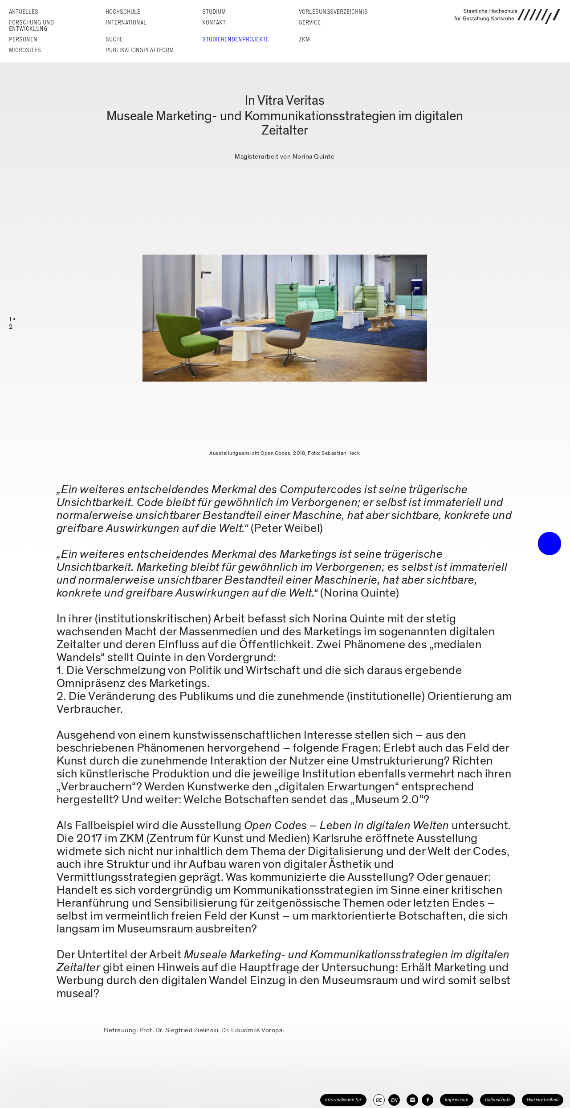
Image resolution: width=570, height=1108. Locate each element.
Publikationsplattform (140, 50)
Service (310, 22)
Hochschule (123, 12)
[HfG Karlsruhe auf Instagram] (412, 1100)
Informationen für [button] (343, 1099)
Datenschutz (497, 1099)
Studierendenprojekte (235, 39)
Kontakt (214, 22)
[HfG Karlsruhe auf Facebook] (427, 1100)
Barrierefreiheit (542, 1099)
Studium (214, 12)
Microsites (25, 50)
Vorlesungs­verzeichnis (333, 12)
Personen (23, 39)
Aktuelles (23, 12)
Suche (114, 39)
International (126, 22)
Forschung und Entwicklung (31, 26)
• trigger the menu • (549, 543)
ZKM (304, 39)
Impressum (456, 1099)
